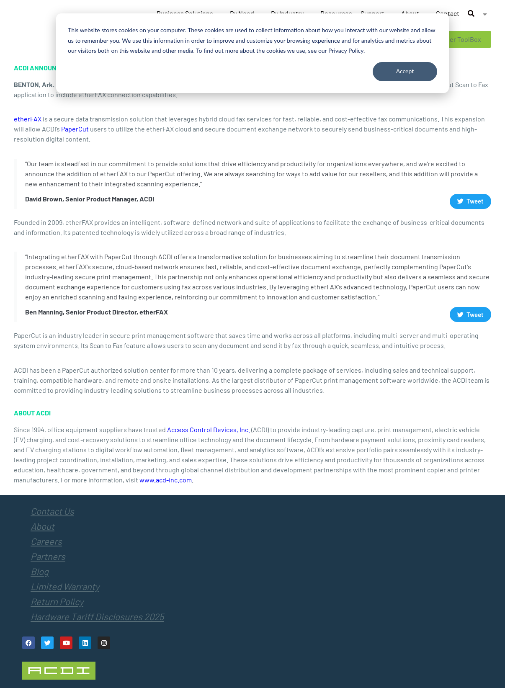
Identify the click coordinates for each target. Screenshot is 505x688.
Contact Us (52, 510)
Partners (48, 556)
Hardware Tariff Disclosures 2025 (97, 616)
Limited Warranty (65, 586)
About (42, 526)
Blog (40, 571)
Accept (405, 71)
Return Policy (57, 601)
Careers (46, 541)
